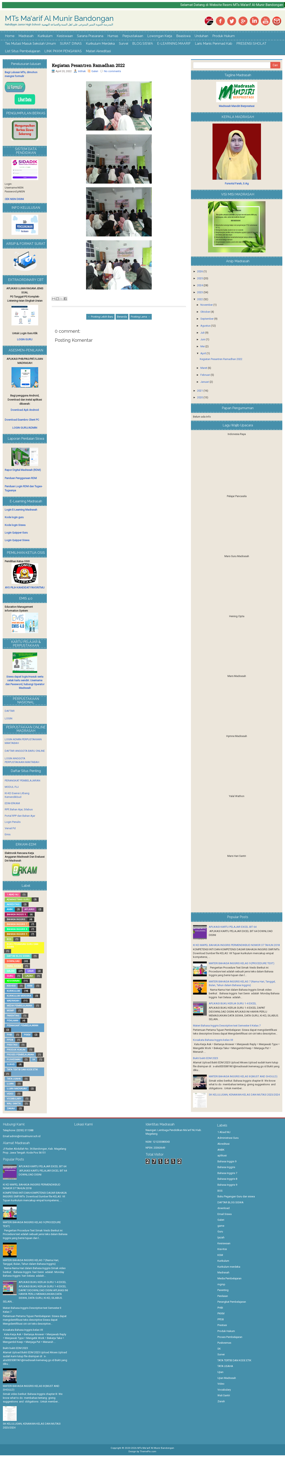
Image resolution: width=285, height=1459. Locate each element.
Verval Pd (10, 828)
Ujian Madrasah (17, 1088)
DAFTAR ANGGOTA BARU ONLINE (25, 750)
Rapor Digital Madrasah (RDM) (23, 469)
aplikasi (29, 909)
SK (33, 1059)
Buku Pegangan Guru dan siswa (22, 945)
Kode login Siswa (15, 525)
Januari (205, 381)
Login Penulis (13, 821)
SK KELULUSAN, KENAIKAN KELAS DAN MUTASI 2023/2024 (244, 1094)
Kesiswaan (65, 36)
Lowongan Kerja (159, 36)
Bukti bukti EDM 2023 (205, 1058)
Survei (123, 43)
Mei (202, 346)
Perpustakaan (132, 36)
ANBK (10, 909)
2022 (200, 299)
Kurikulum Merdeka (100, 43)
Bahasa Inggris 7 (17, 924)
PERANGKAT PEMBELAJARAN (22, 780)
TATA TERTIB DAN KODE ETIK (22, 1069)
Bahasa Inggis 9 (16, 914)
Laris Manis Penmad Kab (213, 43)
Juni (203, 339)
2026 (200, 271)
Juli (202, 332)
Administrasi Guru (18, 899)
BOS (9, 939)
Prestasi (12, 1044)
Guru (10, 976)
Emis (7, 834)
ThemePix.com (148, 1451)
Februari (205, 374)
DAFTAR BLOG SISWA (18, 956)
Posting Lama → (140, 316)
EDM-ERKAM (12, 803)
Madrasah (25, 36)
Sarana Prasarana (90, 36)
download (13, 961)
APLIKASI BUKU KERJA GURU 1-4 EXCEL (232, 1003)
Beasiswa (183, 36)
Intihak (82, 71)
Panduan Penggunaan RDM (21, 478)
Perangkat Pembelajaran (22, 1025)
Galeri (94, 71)
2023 (200, 292)
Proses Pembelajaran (20, 1054)
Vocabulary (14, 1098)
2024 (200, 285)
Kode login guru (14, 517)
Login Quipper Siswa (17, 540)
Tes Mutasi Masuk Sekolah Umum (30, 43)
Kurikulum (45, 36)
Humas (112, 36)
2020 (200, 397)
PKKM (27, 1034)
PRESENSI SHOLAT (251, 43)
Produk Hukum (223, 36)
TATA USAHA (14, 1079)
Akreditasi (13, 904)
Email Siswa (14, 966)
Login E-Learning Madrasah (21, 509)
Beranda (122, 316)
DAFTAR (10, 710)
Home (9, 36)
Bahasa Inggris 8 (17, 929)
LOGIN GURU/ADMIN (24, 427)
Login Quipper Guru (16, 532)
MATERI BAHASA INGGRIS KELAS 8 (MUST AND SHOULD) (243, 1076)
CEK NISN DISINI (14, 199)
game (30, 971)
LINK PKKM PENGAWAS (63, 51)
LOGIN (8, 718)
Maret (204, 367)
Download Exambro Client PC (22, 419)
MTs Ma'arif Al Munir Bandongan (59, 18)
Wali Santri (14, 1103)
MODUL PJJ (12, 786)
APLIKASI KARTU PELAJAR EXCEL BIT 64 (232, 926)
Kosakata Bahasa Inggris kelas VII (213, 1039)
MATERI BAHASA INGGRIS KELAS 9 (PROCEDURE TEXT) (241, 963)
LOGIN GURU (24, 339)
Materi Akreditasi (98, 51)
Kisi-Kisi (11, 985)
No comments (112, 71)
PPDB (10, 1040)
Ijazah (29, 976)
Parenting (13, 1015)
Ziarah (11, 1108)
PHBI (9, 1034)
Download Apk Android (25, 409)
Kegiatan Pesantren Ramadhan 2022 (88, 65)
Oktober (205, 311)
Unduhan (201, 36)
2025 (200, 278)
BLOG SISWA (142, 43)
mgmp (10, 1010)
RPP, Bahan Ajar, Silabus (19, 809)
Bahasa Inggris (16, 919)
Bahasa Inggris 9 (17, 934)
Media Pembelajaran (19, 1005)
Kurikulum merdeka (19, 996)
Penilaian (12, 1020)
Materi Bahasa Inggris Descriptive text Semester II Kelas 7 (227, 1025)
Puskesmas (14, 1059)
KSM (29, 985)
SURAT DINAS (71, 43)
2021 (200, 390)
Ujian (10, 1083)
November (206, 304)
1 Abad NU (12, 894)
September (207, 318)
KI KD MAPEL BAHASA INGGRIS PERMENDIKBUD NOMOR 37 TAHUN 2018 (236, 945)
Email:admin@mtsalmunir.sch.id (21, 1136)
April (203, 353)
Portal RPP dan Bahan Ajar (20, 815)
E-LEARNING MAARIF (174, 43)
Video (10, 1093)
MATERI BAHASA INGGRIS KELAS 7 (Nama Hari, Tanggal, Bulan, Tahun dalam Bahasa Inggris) (31, 1262)
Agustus (205, 325)
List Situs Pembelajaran (22, 51)
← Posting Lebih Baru (100, 316)
